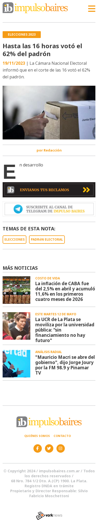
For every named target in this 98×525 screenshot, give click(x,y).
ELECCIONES (14, 239)
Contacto (62, 436)
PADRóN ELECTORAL (47, 239)
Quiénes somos (37, 436)
